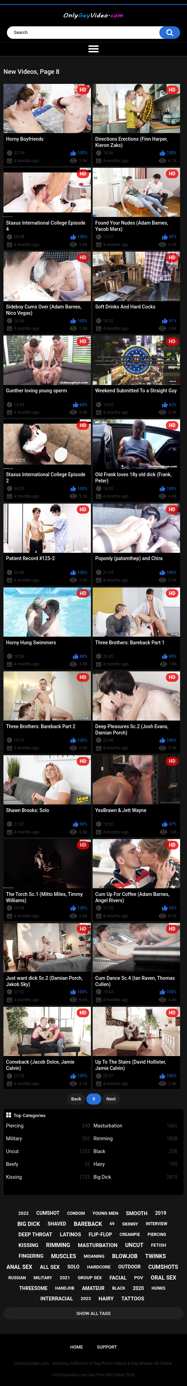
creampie (130, 1234)
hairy (106, 1299)
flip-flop (100, 1234)
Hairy (136, 1164)
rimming (58, 1245)
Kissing (48, 1177)
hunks (159, 1288)
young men (106, 1213)
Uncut (48, 1151)
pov (138, 1277)
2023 (86, 1298)
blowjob (125, 1256)
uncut (134, 1245)
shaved (57, 1224)
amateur (93, 1288)
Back (76, 1098)
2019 (160, 1213)
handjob (64, 1288)
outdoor (129, 1267)
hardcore (99, 1267)
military (43, 1277)
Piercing (48, 1126)
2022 (23, 1213)
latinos (70, 1234)
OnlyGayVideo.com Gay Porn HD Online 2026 (93, 1374)
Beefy (48, 1164)
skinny (130, 1224)
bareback (88, 1224)
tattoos (132, 1299)
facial (118, 1278)
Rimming (136, 1139)
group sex (90, 1277)
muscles (63, 1256)
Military (48, 1139)
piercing (157, 1234)
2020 (138, 1288)
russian (17, 1277)
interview (156, 1223)
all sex (49, 1267)
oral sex (163, 1277)
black (118, 1288)
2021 (65, 1277)
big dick (28, 1224)
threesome (33, 1288)
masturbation (98, 1245)
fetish (158, 1245)
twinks (155, 1256)
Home (76, 1347)
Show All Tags (93, 1313)
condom (76, 1213)
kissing (28, 1245)
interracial (56, 1299)
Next (111, 1098)
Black (136, 1151)
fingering (31, 1256)
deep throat (35, 1234)
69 (112, 1223)
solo (73, 1267)
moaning (94, 1256)
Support (107, 1347)
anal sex (19, 1267)
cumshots (163, 1267)
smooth (136, 1213)
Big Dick (136, 1177)
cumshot (47, 1213)
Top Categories (29, 1115)
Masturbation (136, 1126)
